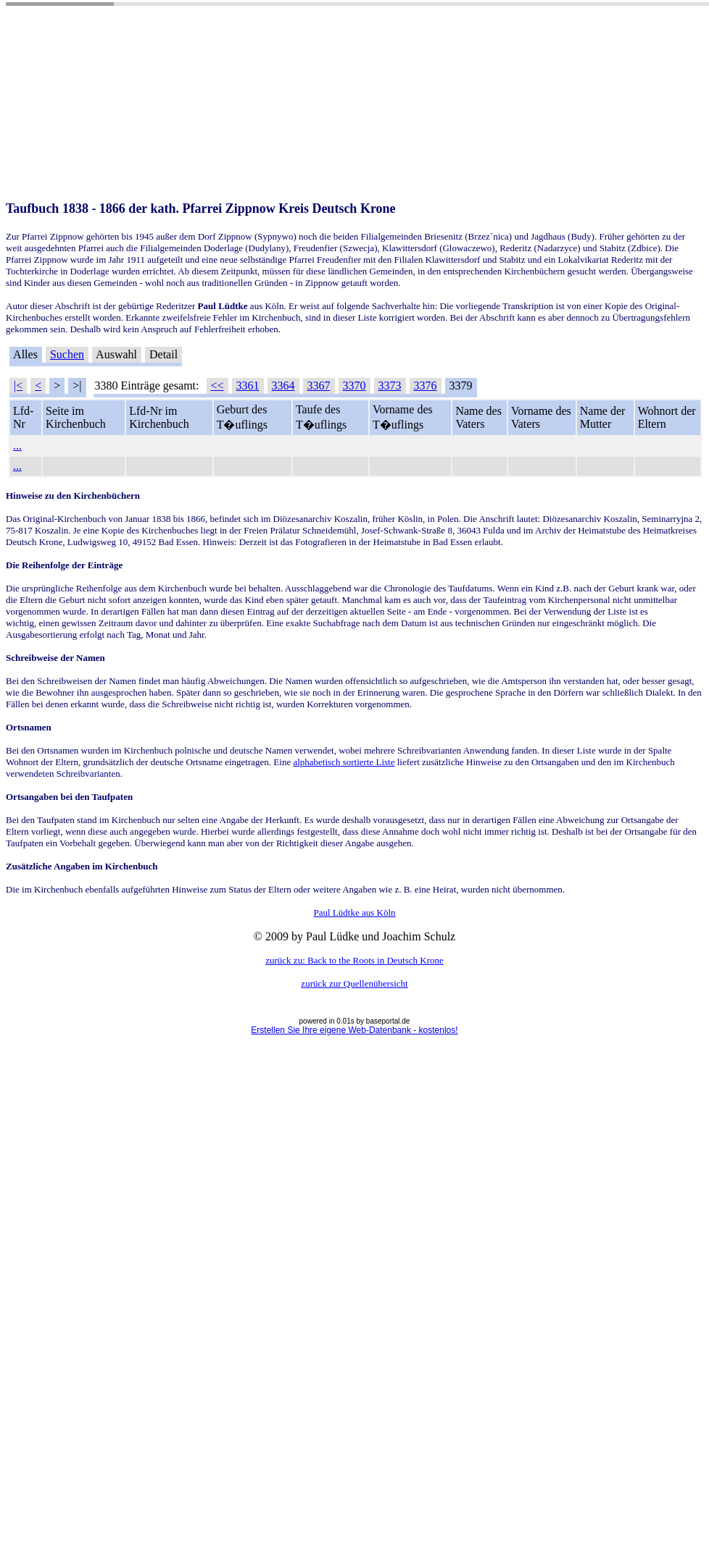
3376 (425, 385)
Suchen (67, 354)
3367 (319, 385)
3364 (283, 385)
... (17, 445)
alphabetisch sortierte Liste (343, 761)
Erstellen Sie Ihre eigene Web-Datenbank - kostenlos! (354, 1030)
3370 (354, 385)
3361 (248, 385)
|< (18, 385)
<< (217, 385)
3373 (390, 385)
